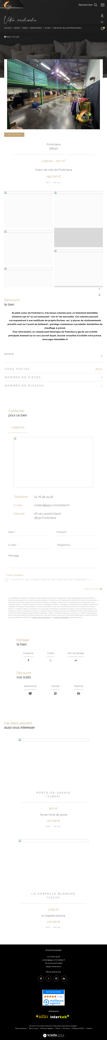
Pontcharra (36, 28)
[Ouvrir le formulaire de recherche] (88, 5)
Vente (17, 28)
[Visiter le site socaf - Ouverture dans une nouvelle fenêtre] (42, 1016)
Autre (47, 28)
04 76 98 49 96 (43, 496)
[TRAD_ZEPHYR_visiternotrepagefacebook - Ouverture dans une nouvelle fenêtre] (41, 978)
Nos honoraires (20, 1028)
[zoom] (28, 193)
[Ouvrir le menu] (102, 5)
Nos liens (66, 1028)
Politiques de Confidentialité (41, 617)
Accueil (7, 28)
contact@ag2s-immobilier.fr (52, 505)
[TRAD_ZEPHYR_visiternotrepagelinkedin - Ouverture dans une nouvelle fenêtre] (64, 978)
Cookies (89, 1028)
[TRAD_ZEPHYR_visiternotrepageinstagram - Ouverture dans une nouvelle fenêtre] (56, 978)
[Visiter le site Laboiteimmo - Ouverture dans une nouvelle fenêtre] (53, 1034)
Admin (58, 1028)
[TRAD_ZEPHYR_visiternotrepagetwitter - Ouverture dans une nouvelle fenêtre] (48, 978)
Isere (25, 28)
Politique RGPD (78, 1028)
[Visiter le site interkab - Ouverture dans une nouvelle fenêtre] (59, 1016)
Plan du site (33, 1028)
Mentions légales (47, 1028)
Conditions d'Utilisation (61, 617)
